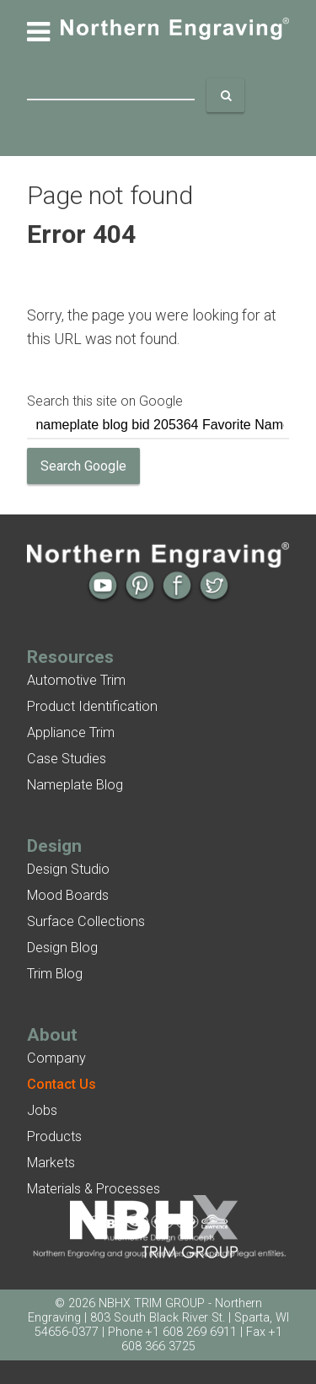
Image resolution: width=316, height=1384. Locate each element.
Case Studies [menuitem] (66, 759)
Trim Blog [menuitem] (55, 974)
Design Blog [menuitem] (62, 948)
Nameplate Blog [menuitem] (75, 785)
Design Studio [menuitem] (68, 869)
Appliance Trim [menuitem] (71, 732)
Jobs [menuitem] (42, 1110)
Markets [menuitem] (51, 1163)
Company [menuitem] (56, 1058)
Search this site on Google (105, 401)
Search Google (83, 466)
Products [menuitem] (54, 1136)
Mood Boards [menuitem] (68, 895)
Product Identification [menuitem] (92, 706)
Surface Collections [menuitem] (86, 921)
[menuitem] (61, 1084)
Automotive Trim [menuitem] (76, 680)
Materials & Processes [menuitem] (93, 1189)
